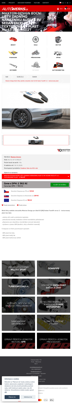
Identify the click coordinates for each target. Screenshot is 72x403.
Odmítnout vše (28, 397)
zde (6, 392)
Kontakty (46, 2)
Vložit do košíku (59, 185)
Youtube (37, 2)
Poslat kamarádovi (8, 205)
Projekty (12, 2)
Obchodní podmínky (24, 2)
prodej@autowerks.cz (36, 367)
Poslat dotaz (22, 205)
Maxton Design (16, 157)
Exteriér (34, 76)
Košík (67, 9)
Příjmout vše (12, 397)
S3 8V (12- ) (20, 76)
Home (3, 2)
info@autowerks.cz (36, 371)
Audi (7, 76)
